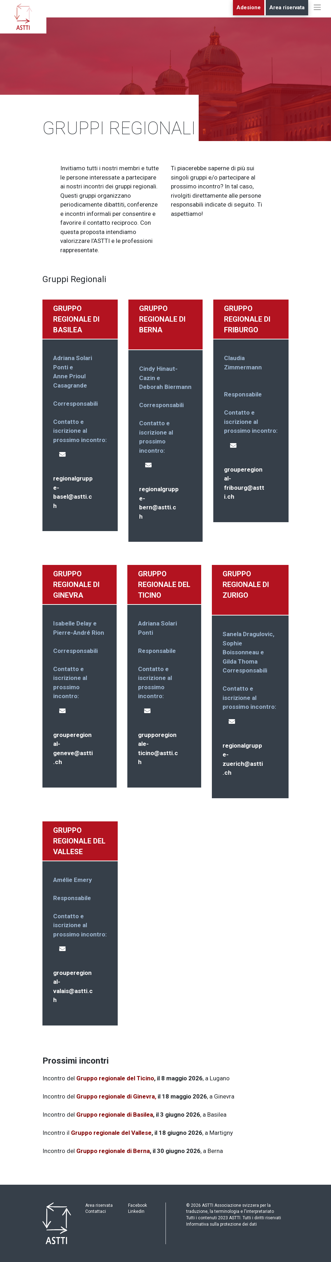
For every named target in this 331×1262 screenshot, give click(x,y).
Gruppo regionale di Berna (113, 1150)
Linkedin (136, 1211)
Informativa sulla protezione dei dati (221, 1224)
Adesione (248, 7)
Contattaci (95, 1211)
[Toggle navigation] (317, 14)
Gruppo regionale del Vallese (111, 1132)
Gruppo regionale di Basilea (114, 1114)
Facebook (137, 1205)
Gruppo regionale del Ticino (115, 1078)
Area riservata (287, 7)
